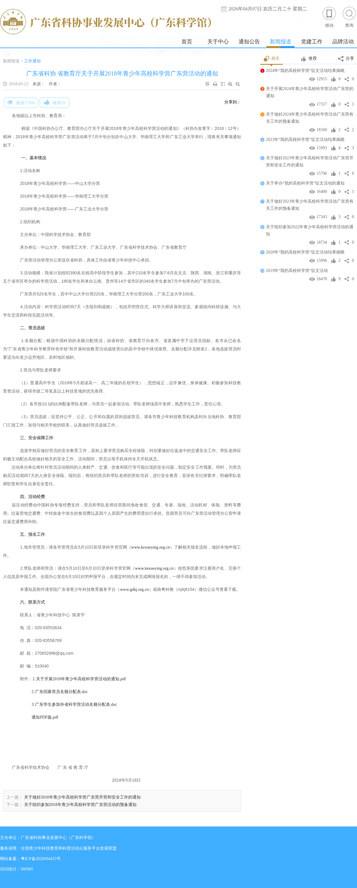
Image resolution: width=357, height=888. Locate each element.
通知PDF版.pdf (45, 717)
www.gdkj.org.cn (134, 589)
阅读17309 (21, 102)
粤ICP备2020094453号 (41, 858)
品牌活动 (343, 42)
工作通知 (32, 61)
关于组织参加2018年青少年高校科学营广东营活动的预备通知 (80, 804)
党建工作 (311, 42)
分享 (346, 59)
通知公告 (249, 42)
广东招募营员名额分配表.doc (61, 691)
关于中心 (218, 42)
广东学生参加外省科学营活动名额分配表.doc (76, 704)
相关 (271, 59)
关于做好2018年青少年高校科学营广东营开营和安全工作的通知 (82, 797)
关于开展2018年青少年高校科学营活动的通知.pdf (81, 679)
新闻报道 (280, 42)
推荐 (308, 59)
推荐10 (54, 102)
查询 (349, 17)
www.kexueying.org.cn (150, 547)
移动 (329, 17)
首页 (186, 42)
